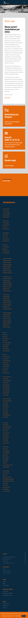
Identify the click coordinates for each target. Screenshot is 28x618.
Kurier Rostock (5, 447)
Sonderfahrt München (7, 302)
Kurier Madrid (5, 235)
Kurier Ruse (5, 340)
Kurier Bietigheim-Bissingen (8, 479)
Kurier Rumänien (6, 443)
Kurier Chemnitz (6, 457)
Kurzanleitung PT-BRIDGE (8, 593)
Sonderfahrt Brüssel (6, 314)
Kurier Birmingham (6, 213)
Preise (4, 583)
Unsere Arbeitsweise (7, 571)
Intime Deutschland (6, 509)
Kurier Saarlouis (6, 383)
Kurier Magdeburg (6, 453)
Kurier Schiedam (6, 393)
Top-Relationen (6, 585)
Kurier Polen (5, 431)
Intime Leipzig (5, 499)
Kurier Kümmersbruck (7, 399)
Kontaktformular (6, 603)
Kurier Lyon (5, 227)
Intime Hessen (5, 513)
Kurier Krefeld (5, 378)
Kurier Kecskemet (6, 351)
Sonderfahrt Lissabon (7, 262)
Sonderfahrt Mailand (7, 323)
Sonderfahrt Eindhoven (7, 264)
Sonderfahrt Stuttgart (7, 305)
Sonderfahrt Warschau (7, 291)
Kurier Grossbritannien (7, 427)
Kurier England (6, 424)
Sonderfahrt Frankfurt (7, 276)
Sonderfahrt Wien (6, 298)
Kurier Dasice (5, 346)
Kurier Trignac (5, 405)
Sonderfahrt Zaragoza (7, 318)
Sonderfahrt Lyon (6, 296)
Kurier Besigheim (6, 387)
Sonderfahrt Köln (6, 307)
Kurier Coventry (6, 221)
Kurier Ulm (5, 475)
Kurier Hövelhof (6, 366)
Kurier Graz (5, 336)
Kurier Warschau (6, 247)
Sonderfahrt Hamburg (7, 312)
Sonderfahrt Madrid (6, 316)
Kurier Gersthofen (6, 487)
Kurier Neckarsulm (6, 385)
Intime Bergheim (6, 507)
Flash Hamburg (6, 519)
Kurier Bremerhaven (7, 360)
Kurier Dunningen (6, 389)
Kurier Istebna (5, 417)
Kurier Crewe (5, 409)
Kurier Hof (5, 463)
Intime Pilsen (5, 497)
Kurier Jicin (5, 354)
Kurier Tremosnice (6, 356)
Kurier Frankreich (6, 429)
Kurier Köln (5, 249)
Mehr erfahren (7, 97)
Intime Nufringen (6, 505)
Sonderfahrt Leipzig (6, 327)
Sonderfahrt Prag (6, 288)
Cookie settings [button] (17, 616)
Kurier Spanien (5, 422)
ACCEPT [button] (24, 616)
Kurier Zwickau (6, 358)
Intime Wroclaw (6, 495)
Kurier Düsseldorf (6, 215)
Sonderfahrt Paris (6, 294)
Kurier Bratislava (6, 225)
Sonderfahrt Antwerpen (7, 278)
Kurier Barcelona (6, 251)
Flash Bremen (5, 530)
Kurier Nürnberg (6, 471)
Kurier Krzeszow (6, 348)
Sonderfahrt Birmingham (7, 284)
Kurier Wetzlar (5, 461)
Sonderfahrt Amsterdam (7, 272)
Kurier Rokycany (6, 344)
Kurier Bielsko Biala (6, 415)
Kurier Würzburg (6, 467)
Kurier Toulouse (6, 223)
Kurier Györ (5, 371)
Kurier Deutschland (6, 491)
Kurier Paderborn (6, 364)
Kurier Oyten (5, 485)
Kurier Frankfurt (6, 229)
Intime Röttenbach (6, 503)
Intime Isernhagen (6, 501)
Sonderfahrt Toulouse (7, 266)
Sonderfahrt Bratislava (7, 300)
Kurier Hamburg (6, 211)
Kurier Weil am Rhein (7, 477)
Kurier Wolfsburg (6, 253)
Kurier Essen (5, 455)
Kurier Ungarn (5, 441)
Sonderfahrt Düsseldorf (7, 309)
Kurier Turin (5, 237)
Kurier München (6, 241)
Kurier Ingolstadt (6, 391)
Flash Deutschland (6, 538)
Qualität (4, 581)
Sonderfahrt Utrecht (6, 268)
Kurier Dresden (6, 459)
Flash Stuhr (5, 521)
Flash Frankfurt (6, 527)
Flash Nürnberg (6, 536)
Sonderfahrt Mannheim (7, 258)
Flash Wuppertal (6, 525)
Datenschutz (5, 605)
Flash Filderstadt (6, 533)
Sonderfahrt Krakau (6, 280)
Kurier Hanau (5, 483)
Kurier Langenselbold (7, 381)
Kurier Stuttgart (6, 233)
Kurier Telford (5, 411)
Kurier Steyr (5, 334)
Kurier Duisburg (6, 239)
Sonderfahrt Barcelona (7, 321)
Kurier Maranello (6, 373)
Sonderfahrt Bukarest (7, 260)
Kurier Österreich (6, 433)
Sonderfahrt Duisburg (7, 270)
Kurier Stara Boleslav (7, 342)
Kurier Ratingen (6, 489)
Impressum (5, 607)
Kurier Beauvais (6, 407)
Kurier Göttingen (6, 451)
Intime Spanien (6, 511)
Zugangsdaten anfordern (7, 595)
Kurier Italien (5, 439)
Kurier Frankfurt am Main (8, 465)
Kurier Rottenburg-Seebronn (8, 481)
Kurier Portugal (6, 437)
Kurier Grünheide (6, 217)
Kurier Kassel (5, 369)
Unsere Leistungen (6, 573)
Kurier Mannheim (6, 209)
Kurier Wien (5, 245)
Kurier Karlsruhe (6, 473)
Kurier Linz (5, 332)
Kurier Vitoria (5, 403)
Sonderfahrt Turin (6, 325)
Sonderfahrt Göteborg (7, 282)
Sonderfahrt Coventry (7, 286)
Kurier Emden (5, 449)
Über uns (4, 569)
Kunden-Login (5, 591)
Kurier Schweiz (6, 435)
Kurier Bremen (5, 362)
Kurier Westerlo (6, 338)
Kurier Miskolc (5, 413)
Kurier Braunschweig (7, 376)
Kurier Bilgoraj (5, 395)
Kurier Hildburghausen (7, 401)
